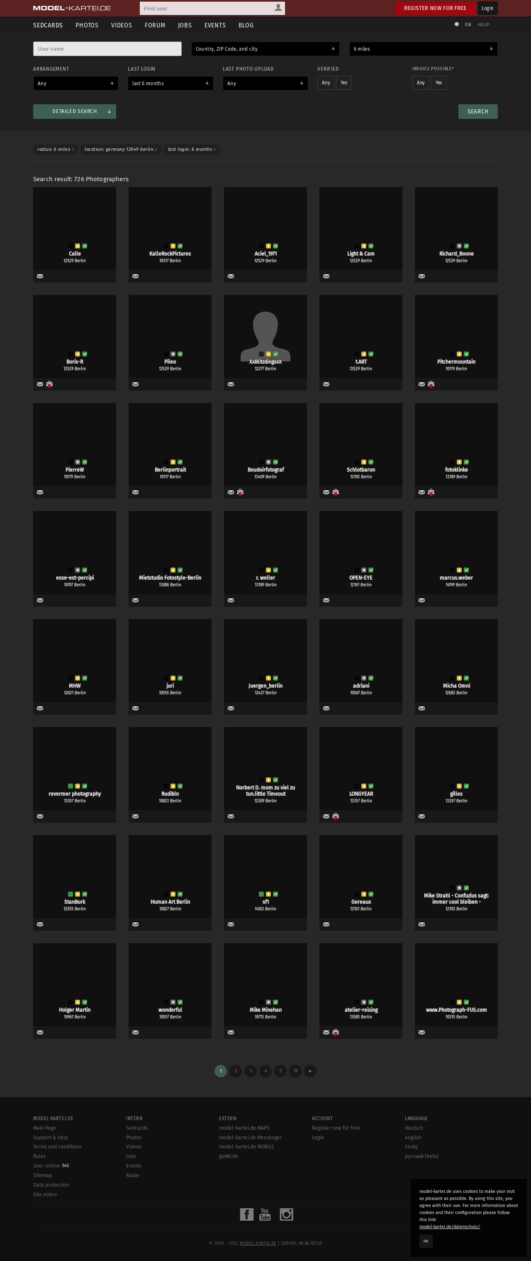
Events (215, 25)
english (413, 1138)
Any (42, 83)
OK (426, 1241)
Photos (87, 25)
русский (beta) (421, 1156)
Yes (344, 83)
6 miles (362, 49)
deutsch (414, 1128)
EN (468, 24)
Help (484, 24)
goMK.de (228, 1156)
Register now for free (435, 8)
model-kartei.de (258, 1243)
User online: (51, 1166)
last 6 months (147, 83)
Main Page (44, 1128)
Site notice (45, 1194)
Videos (121, 25)
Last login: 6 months (192, 149)
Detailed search (74, 111)
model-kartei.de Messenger (250, 1138)
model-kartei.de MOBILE (246, 1147)
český (411, 1147)
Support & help (50, 1138)
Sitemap (42, 1175)
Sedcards (48, 25)
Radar (133, 1175)
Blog (246, 25)
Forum (155, 25)
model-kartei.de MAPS (244, 1128)
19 (295, 1071)
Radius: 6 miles (55, 149)
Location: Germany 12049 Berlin (121, 149)
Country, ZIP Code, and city (227, 49)
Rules (39, 1156)
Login (488, 8)
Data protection (51, 1185)
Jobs (185, 25)
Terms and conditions (57, 1147)
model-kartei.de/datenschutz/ (449, 1226)
